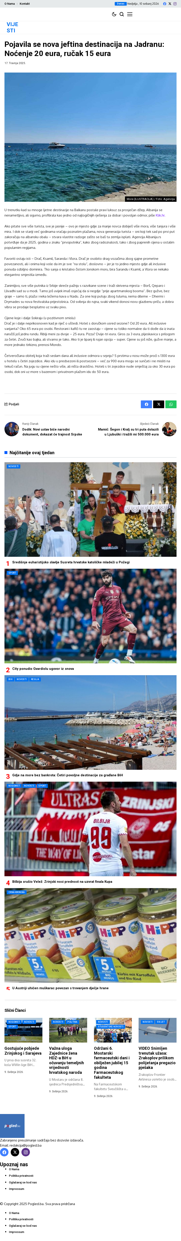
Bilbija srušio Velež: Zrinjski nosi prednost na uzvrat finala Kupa (62, 882)
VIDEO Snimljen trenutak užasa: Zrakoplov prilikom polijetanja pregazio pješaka (157, 1058)
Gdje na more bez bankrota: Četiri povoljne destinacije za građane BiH (67, 775)
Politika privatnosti (21, 1175)
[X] (170, 3)
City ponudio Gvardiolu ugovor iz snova (43, 669)
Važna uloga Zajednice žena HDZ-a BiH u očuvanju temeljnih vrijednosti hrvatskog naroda (66, 1060)
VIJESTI (12, 27)
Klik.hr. (160, 215)
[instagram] (175, 3)
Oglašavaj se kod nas (23, 1182)
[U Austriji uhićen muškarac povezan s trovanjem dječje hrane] (90, 935)
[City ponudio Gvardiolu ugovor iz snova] (90, 616)
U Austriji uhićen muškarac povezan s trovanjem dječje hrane (60, 988)
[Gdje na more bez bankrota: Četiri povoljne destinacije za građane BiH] (90, 722)
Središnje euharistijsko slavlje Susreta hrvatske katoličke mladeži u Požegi (71, 562)
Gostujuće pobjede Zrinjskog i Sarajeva (23, 1051)
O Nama (9, 3)
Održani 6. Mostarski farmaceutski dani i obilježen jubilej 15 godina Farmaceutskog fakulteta (112, 1063)
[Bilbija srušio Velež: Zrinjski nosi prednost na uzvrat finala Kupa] (90, 829)
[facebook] (164, 3)
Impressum (16, 1189)
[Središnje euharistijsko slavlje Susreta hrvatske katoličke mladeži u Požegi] (90, 509)
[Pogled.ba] (12, 1126)
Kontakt (25, 3)
